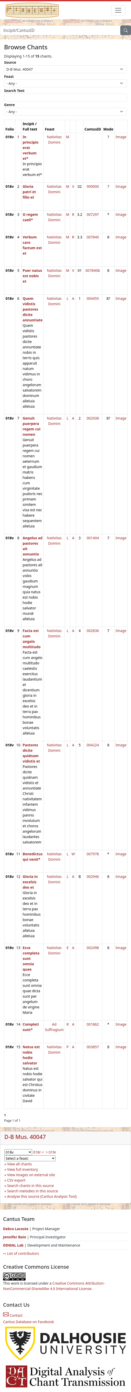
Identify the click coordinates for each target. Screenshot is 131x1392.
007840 (92, 237)
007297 (92, 214)
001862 (92, 1024)
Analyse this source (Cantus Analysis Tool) (42, 1196)
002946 (92, 876)
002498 (92, 947)
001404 (92, 537)
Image (121, 136)
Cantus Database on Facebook (28, 1321)
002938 (92, 418)
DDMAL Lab (13, 1245)
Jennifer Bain (15, 1237)
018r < (38, 1152)
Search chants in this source (30, 1185)
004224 (92, 745)
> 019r (51, 1152)
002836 (92, 630)
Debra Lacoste (15, 1228)
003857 (92, 1046)
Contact (13, 1315)
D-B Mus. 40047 (25, 1136)
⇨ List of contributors (21, 1253)
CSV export (16, 1180)
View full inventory (22, 1169)
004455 (92, 298)
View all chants (19, 1164)
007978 (92, 853)
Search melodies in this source (32, 1191)
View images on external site (31, 1174)
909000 (92, 186)
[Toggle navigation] (118, 10)
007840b (92, 270)
